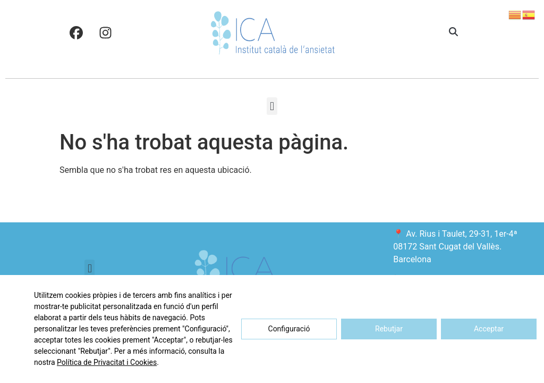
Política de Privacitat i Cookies (107, 362)
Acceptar (489, 328)
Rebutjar (389, 328)
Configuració (289, 328)
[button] (453, 32)
